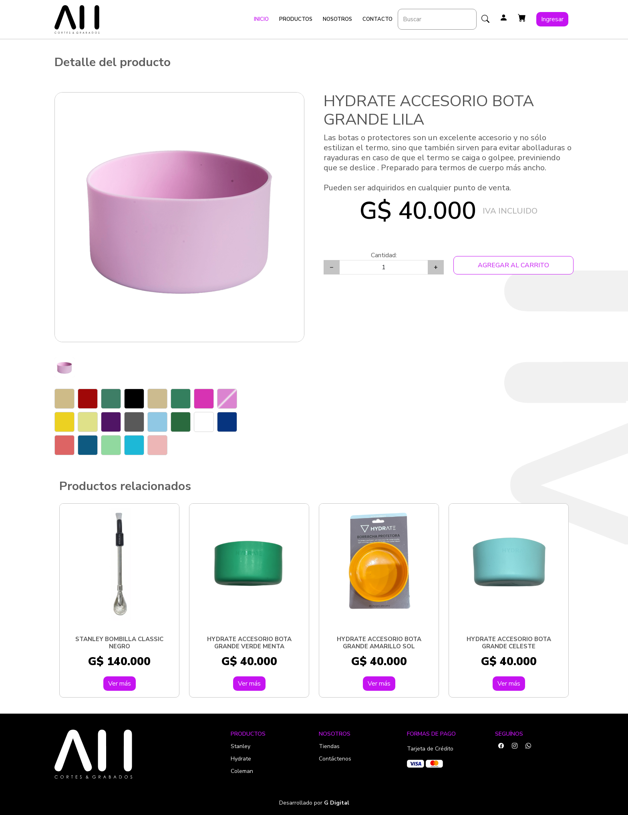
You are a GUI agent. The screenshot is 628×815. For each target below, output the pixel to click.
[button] (522, 18)
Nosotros (337, 19)
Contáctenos (335, 759)
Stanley (240, 746)
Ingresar (552, 19)
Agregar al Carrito (513, 265)
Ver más (119, 683)
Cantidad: (384, 255)
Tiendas (329, 746)
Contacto (377, 19)
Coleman (242, 771)
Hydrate (241, 759)
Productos (295, 19)
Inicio (261, 19)
